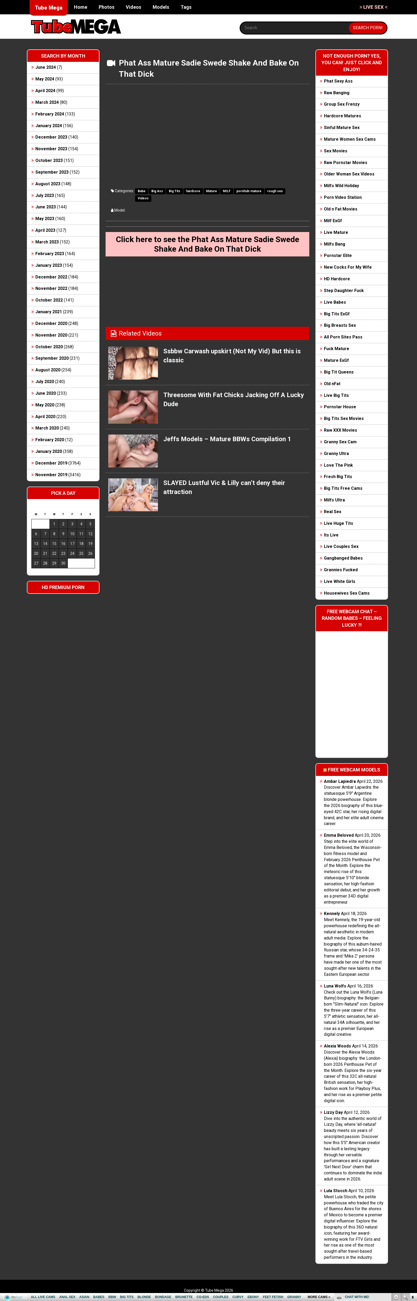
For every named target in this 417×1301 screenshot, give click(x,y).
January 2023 (48, 265)
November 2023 (51, 148)
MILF (227, 191)
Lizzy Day (333, 1112)
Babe (141, 191)
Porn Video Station (343, 197)
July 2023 (44, 195)
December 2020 (51, 323)
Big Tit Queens (339, 372)
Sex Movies (335, 150)
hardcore (193, 191)
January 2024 (48, 125)
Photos (106, 7)
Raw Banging (336, 92)
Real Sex (332, 511)
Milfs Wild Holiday (341, 185)
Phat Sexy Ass (338, 81)
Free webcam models (354, 769)
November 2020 (51, 335)
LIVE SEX (373, 7)
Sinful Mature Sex (342, 127)
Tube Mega (48, 8)
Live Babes (335, 302)
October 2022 (49, 300)
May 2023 (44, 218)
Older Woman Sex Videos (349, 174)
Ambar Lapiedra (340, 781)
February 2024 (49, 114)
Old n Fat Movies (340, 209)
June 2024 (45, 67)
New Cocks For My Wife (348, 267)
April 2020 (45, 416)
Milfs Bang (334, 244)
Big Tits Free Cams (343, 488)
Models (161, 7)
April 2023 (45, 230)
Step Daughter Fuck (344, 290)
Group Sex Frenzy (342, 104)
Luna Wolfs (335, 986)
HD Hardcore (337, 278)
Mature (211, 191)
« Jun (35, 572)
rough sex (275, 191)
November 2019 (51, 474)
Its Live (331, 535)
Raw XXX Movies (340, 430)
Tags (186, 7)
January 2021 (48, 311)
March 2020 (47, 428)
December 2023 (51, 137)
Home (80, 7)
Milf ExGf (333, 220)
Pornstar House (340, 406)
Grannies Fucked (341, 569)
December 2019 (51, 463)
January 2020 (48, 451)
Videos (133, 7)
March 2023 (47, 241)
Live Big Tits (336, 395)
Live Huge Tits (338, 523)
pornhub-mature (248, 191)
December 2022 (51, 277)
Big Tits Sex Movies (344, 418)
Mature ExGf (336, 360)
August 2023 (47, 183)
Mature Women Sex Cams (350, 139)
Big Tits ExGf (337, 313)
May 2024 (44, 78)
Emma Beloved (339, 835)
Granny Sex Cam (340, 441)
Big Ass (157, 191)
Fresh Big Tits (338, 476)
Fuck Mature (336, 348)
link (412, 1218)
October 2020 (49, 346)
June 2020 (45, 393)
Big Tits (174, 191)
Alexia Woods (337, 1046)
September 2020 (52, 358)
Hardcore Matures (342, 115)
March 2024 (47, 102)
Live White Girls (339, 581)
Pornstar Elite (338, 255)
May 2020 (44, 404)
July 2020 (44, 381)
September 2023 (52, 172)
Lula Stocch (335, 1190)
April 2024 (45, 90)
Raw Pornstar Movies (345, 162)
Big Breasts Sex (340, 325)
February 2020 (49, 439)
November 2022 (51, 288)
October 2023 (49, 160)
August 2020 (47, 369)
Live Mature (336, 232)
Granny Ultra (336, 453)
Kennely (332, 913)
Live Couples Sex (341, 546)
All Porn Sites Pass (343, 337)
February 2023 (49, 253)
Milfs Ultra (334, 500)
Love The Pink (338, 465)
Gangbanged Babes (343, 558)
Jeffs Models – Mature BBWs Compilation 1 (227, 439)
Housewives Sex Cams (347, 593)
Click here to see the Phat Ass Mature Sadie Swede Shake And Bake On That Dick (207, 244)
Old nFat (332, 383)
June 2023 (45, 206)
